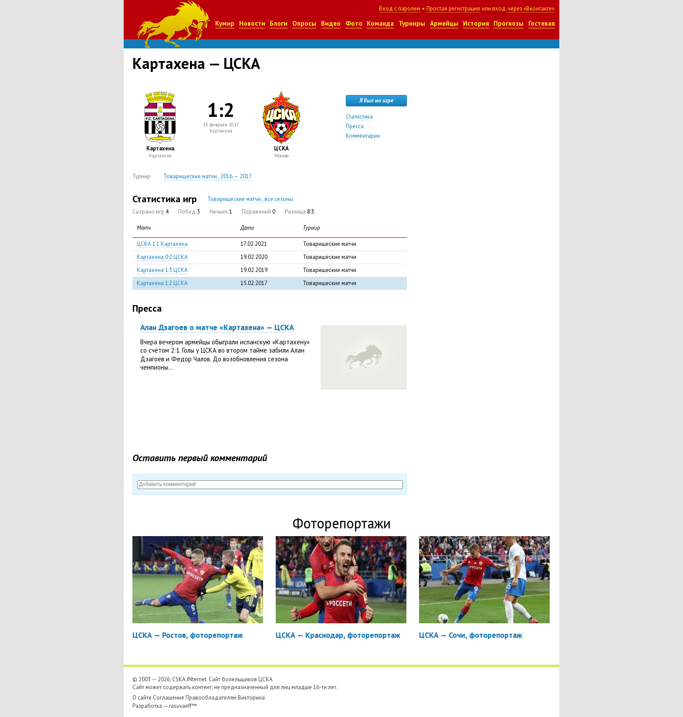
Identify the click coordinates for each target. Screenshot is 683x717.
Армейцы (444, 23)
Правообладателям (211, 697)
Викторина (251, 697)
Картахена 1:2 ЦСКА (162, 283)
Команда (380, 23)
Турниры (412, 23)
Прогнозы (509, 23)
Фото (353, 23)
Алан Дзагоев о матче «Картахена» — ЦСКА (217, 327)
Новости (252, 23)
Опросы (304, 23)
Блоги (278, 23)
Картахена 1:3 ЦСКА (162, 270)
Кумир (224, 23)
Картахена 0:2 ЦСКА (162, 257)
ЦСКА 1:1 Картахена (162, 244)
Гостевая (541, 23)
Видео (331, 23)
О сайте (142, 697)
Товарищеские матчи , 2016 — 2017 (207, 176)
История (476, 23)
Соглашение (168, 697)
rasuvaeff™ (183, 706)
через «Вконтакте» (531, 8)
